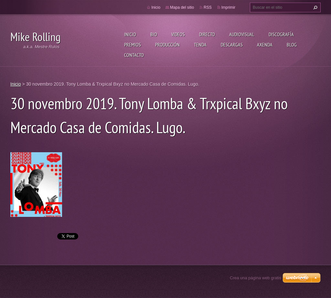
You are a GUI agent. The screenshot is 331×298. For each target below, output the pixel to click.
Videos (178, 34)
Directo (207, 34)
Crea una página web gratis (255, 277)
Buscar (314, 7)
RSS (208, 7)
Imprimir (228, 7)
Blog (292, 44)
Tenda (200, 44)
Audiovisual (241, 34)
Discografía (281, 34)
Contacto (134, 55)
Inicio (130, 34)
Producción (167, 44)
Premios (132, 44)
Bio (153, 34)
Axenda (264, 44)
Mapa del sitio (182, 7)
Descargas (232, 44)
